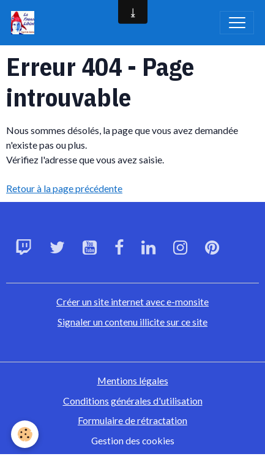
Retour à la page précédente (64, 188)
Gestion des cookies (132, 440)
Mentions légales (132, 380)
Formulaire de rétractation (132, 420)
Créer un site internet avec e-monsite (132, 301)
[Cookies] (25, 434)
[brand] (25, 22)
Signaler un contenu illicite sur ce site (132, 321)
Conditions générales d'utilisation (133, 400)
